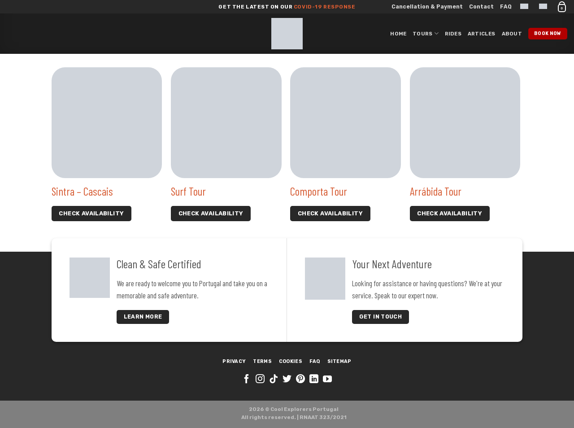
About (512, 34)
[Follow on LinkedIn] (313, 379)
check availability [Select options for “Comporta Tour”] (330, 213)
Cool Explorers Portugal (304, 409)
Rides (453, 34)
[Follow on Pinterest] (300, 379)
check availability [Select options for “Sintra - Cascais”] (91, 213)
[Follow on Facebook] (246, 379)
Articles (482, 34)
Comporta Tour (318, 191)
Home (398, 34)
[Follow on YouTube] (327, 379)
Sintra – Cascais (82, 191)
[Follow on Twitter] (287, 379)
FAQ (506, 7)
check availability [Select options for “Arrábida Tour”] (449, 213)
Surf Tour (188, 191)
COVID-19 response (323, 7)
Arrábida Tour (435, 191)
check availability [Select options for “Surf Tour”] (211, 213)
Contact (481, 7)
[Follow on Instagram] (260, 379)
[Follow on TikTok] (273, 379)
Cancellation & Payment (427, 7)
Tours (426, 33)
